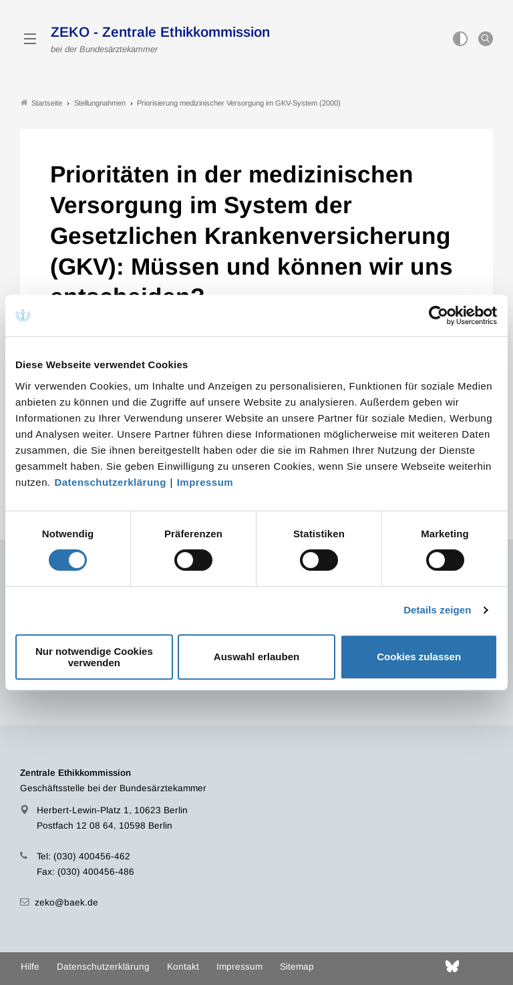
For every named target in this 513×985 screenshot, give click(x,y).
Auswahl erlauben (256, 656)
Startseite (41, 102)
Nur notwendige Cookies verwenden (94, 657)
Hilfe (30, 967)
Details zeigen (437, 609)
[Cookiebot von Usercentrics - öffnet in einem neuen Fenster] (439, 315)
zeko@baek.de (66, 902)
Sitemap (297, 967)
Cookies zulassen (419, 656)
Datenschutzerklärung (110, 482)
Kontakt (183, 967)
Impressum (205, 482)
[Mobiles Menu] (30, 39)
